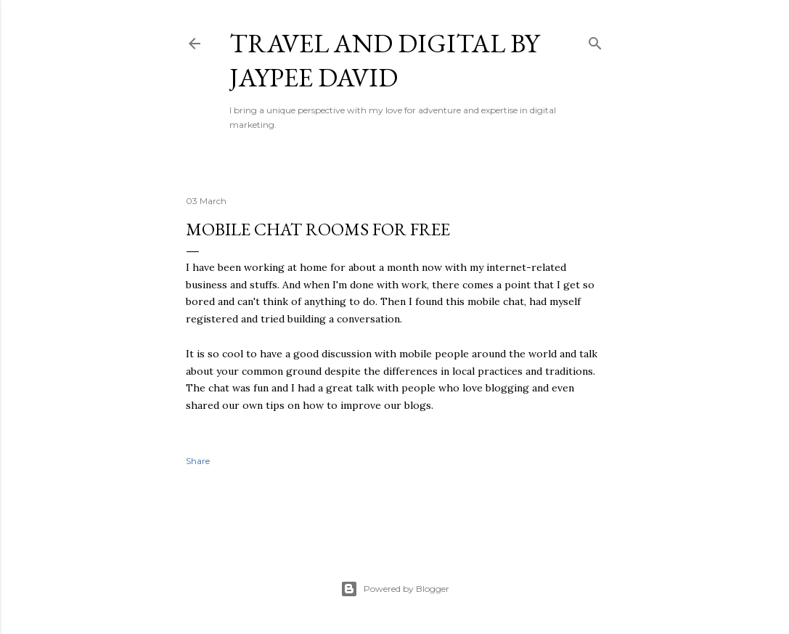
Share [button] (198, 460)
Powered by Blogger (394, 589)
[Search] (595, 40)
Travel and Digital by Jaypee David (384, 60)
